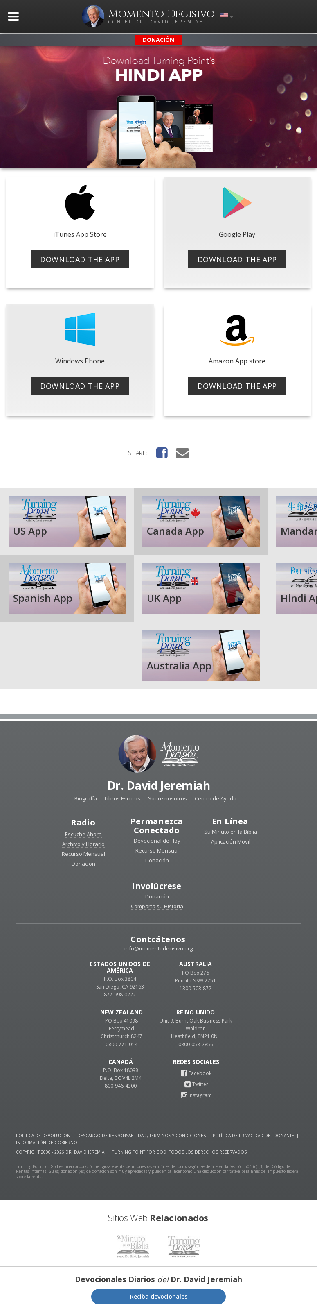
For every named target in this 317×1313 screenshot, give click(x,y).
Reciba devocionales (158, 1296)
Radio (83, 822)
